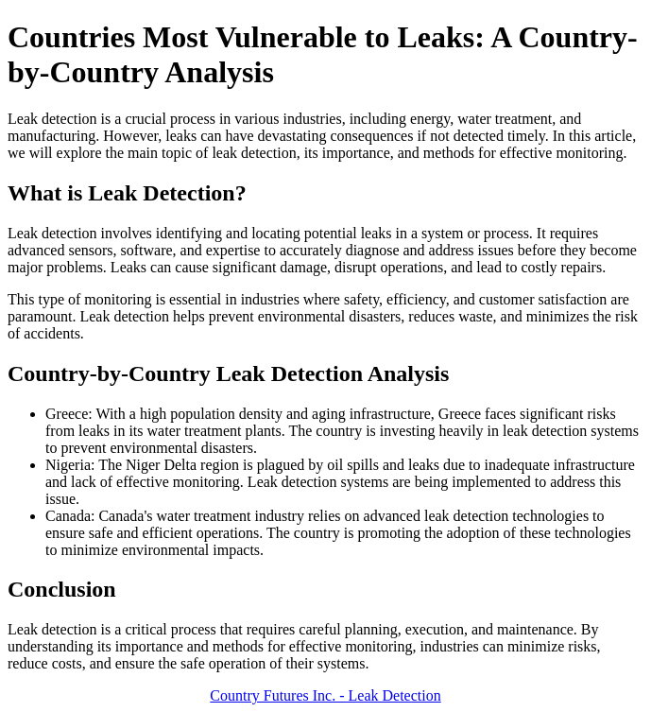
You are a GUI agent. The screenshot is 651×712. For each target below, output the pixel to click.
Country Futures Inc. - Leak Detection (325, 695)
